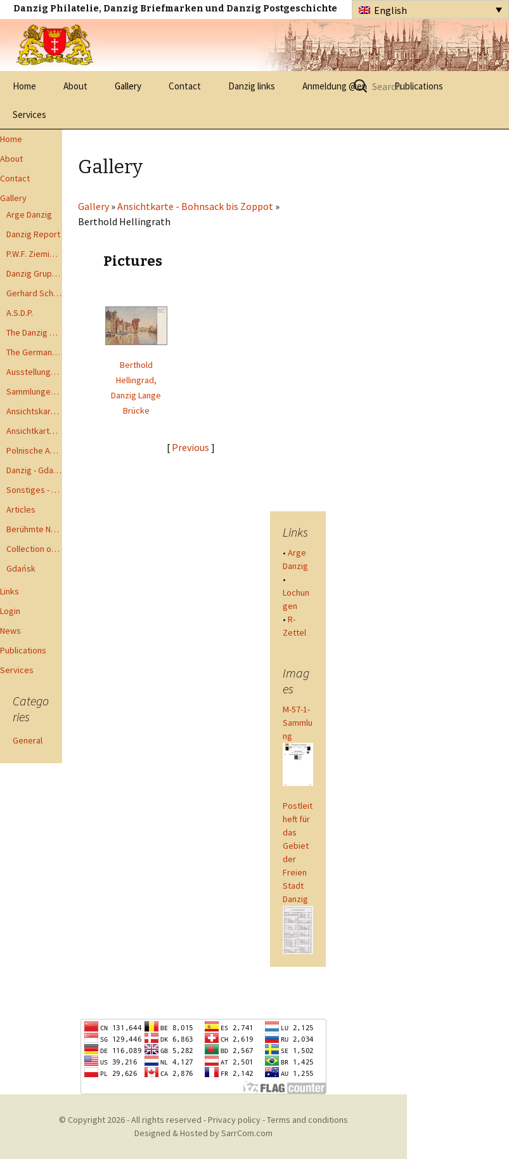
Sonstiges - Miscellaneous (34, 489)
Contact (185, 86)
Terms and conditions (307, 1119)
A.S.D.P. (19, 312)
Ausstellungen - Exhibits (34, 371)
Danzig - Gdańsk (34, 470)
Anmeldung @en (334, 86)
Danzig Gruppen (34, 273)
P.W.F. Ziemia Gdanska (34, 253)
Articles (20, 509)
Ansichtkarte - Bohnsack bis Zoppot (34, 430)
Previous (190, 447)
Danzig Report (33, 234)
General (27, 740)
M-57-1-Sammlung (297, 723)
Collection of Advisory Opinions (34, 548)
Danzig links (251, 86)
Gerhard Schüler (34, 293)
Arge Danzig (29, 214)
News (10, 630)
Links (9, 591)
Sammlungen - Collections (34, 391)
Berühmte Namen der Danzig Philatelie (34, 529)
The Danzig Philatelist (34, 332)
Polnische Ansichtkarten (34, 450)
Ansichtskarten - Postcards (34, 411)
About (75, 86)
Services (29, 114)
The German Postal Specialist (34, 352)
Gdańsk (20, 568)
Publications (23, 650)
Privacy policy (234, 1119)
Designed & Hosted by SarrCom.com (203, 1133)
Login (10, 611)
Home (24, 86)
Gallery (128, 86)
